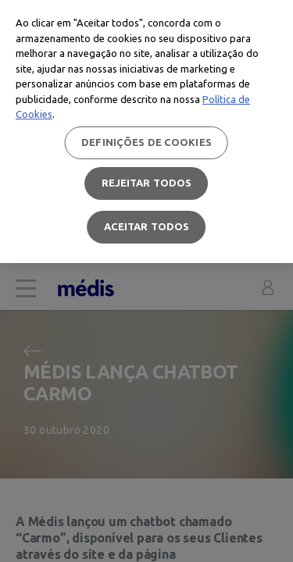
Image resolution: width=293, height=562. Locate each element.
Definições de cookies (146, 142)
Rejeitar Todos (147, 182)
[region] (146, 131)
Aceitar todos (147, 226)
